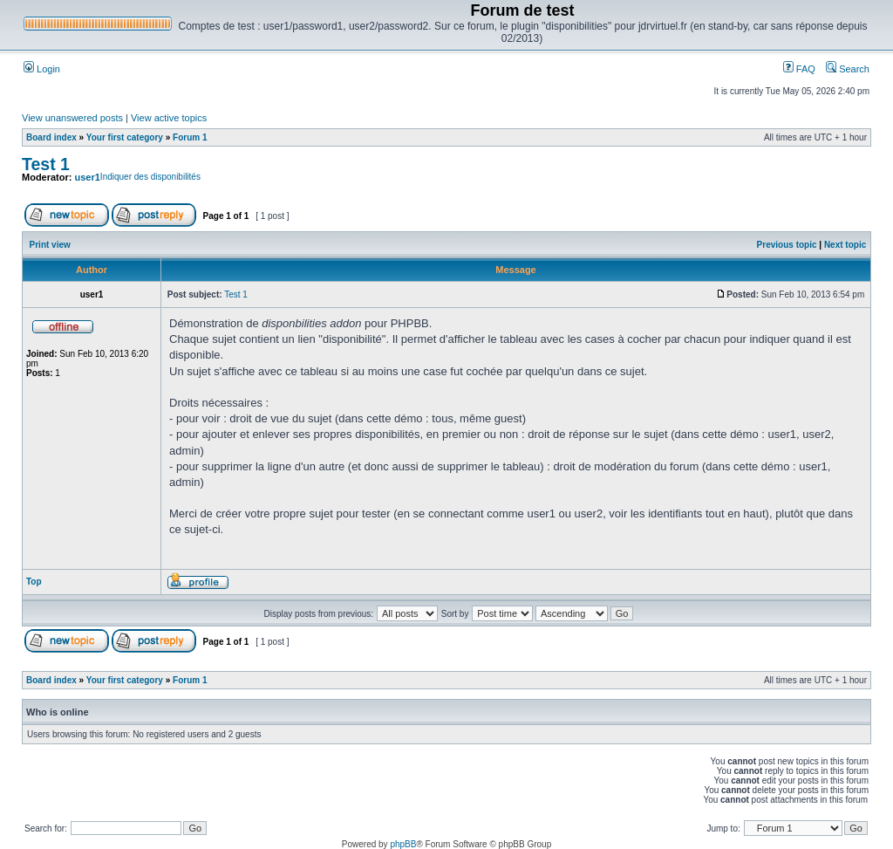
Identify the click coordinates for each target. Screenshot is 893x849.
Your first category (124, 137)
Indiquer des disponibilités (150, 176)
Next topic (845, 245)
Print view (50, 245)
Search (847, 69)
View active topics (169, 118)
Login (42, 69)
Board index (51, 137)
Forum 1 (190, 137)
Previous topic (787, 245)
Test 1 (46, 164)
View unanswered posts (72, 118)
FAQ (799, 69)
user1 (87, 177)
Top (34, 581)
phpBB (403, 844)
